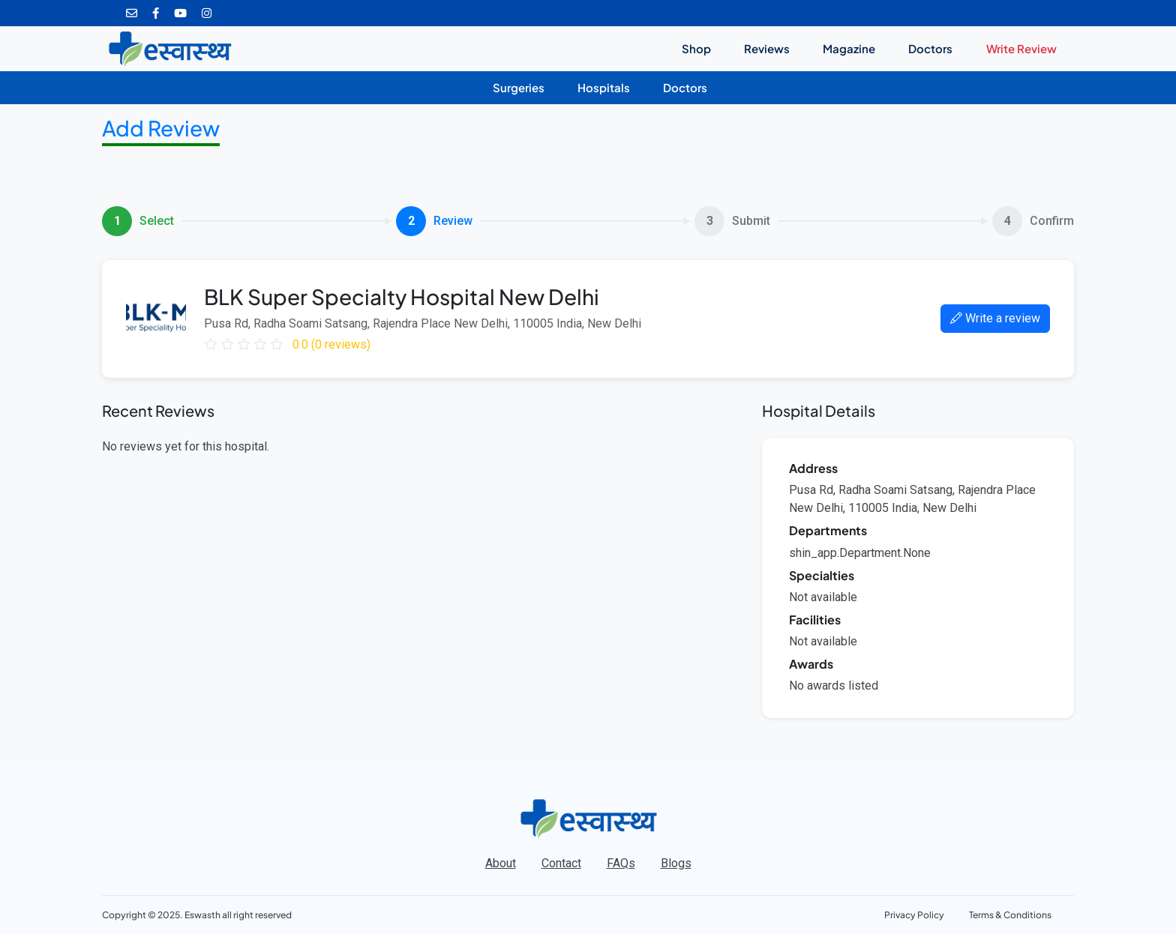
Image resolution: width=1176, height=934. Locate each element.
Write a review (995, 318)
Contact (561, 863)
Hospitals (604, 87)
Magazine (849, 48)
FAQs (621, 863)
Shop (696, 48)
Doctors (930, 48)
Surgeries (518, 87)
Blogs (676, 863)
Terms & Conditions (1010, 915)
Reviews (767, 48)
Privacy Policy (914, 915)
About (500, 863)
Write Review (1021, 48)
